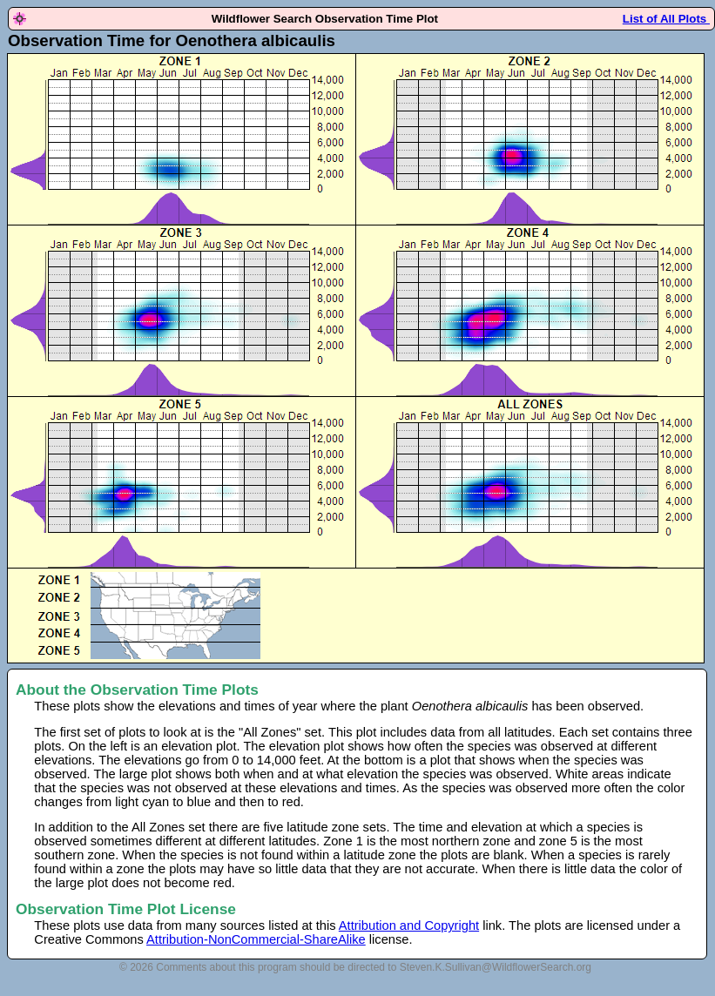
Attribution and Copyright (409, 925)
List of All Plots (666, 18)
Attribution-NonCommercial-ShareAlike (256, 939)
